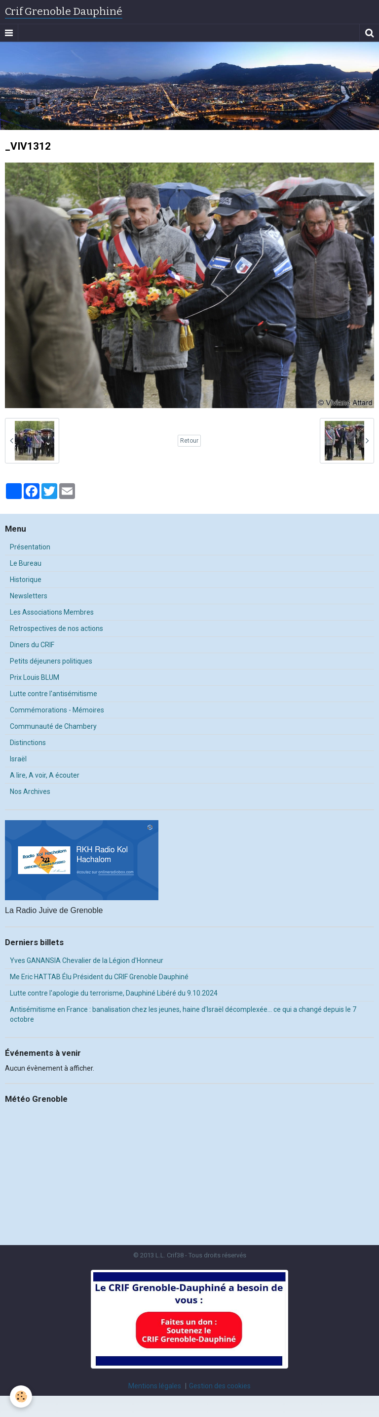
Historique (25, 579)
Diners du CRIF (32, 645)
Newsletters (28, 596)
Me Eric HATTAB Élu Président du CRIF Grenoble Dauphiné (99, 977)
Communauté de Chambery (53, 726)
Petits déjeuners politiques (51, 661)
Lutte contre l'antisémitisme (53, 694)
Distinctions (28, 743)
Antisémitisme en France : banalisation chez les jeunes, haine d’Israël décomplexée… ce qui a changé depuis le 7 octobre (183, 1014)
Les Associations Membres (52, 612)
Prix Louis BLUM (34, 677)
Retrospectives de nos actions (56, 628)
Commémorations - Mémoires (57, 710)
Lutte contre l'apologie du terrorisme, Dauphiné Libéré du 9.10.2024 (114, 993)
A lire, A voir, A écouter (44, 775)
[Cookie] (21, 1396)
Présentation (30, 547)
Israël (18, 759)
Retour (189, 440)
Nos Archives (30, 791)
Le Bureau (25, 563)
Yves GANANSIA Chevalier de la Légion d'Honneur (86, 960)
